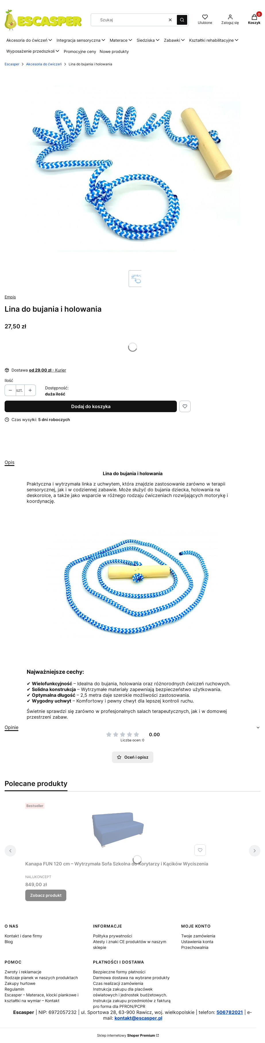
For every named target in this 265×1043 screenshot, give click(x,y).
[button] (182, 20)
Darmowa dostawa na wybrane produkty (131, 977)
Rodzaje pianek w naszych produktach (41, 977)
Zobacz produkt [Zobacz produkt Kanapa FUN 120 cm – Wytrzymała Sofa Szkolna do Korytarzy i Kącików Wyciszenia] (45, 895)
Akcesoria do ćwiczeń (44, 64)
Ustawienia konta (197, 941)
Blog (9, 941)
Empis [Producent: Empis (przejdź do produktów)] (10, 296)
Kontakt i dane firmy (23, 935)
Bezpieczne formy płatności (119, 971)
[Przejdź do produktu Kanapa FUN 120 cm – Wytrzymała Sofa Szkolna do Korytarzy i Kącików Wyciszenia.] (117, 829)
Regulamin (14, 989)
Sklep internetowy (126, 1035)
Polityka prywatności (112, 935)
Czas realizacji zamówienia (118, 983)
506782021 (229, 1012)
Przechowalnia (194, 947)
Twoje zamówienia (198, 935)
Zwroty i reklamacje (23, 971)
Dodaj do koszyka (91, 406)
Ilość (9, 380)
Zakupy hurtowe (20, 983)
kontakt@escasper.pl (138, 1018)
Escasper (12, 64)
